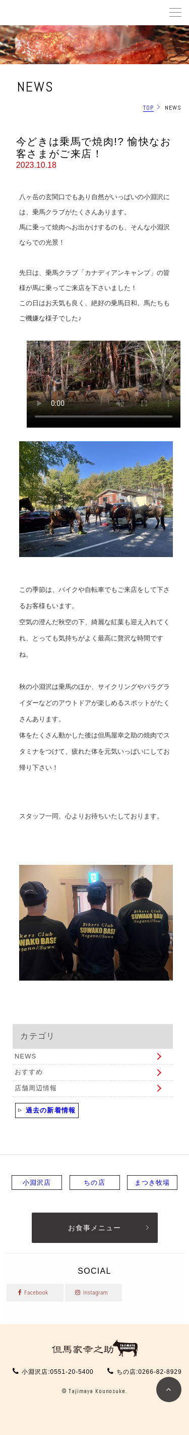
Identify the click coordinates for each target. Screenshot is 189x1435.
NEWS (25, 1056)
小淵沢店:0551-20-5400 (57, 1371)
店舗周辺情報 (36, 1088)
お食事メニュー (94, 1228)
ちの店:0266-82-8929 (148, 1371)
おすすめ (29, 1072)
